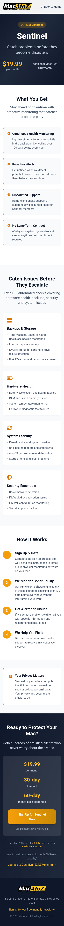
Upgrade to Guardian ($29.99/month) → (32, 864)
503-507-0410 (38, 843)
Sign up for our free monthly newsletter (32, 909)
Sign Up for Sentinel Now (32, 817)
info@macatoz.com (32, 846)
